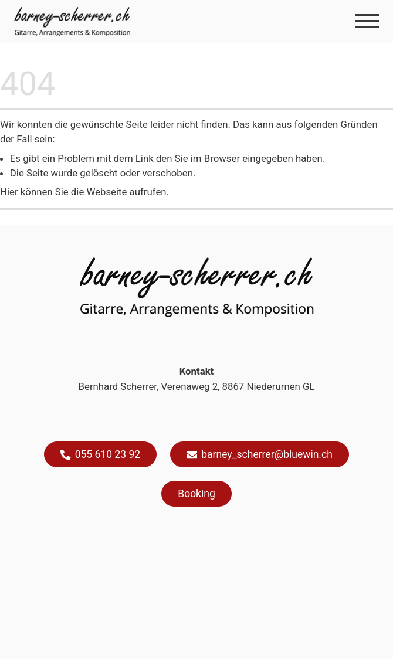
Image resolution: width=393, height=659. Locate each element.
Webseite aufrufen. (127, 192)
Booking (196, 494)
